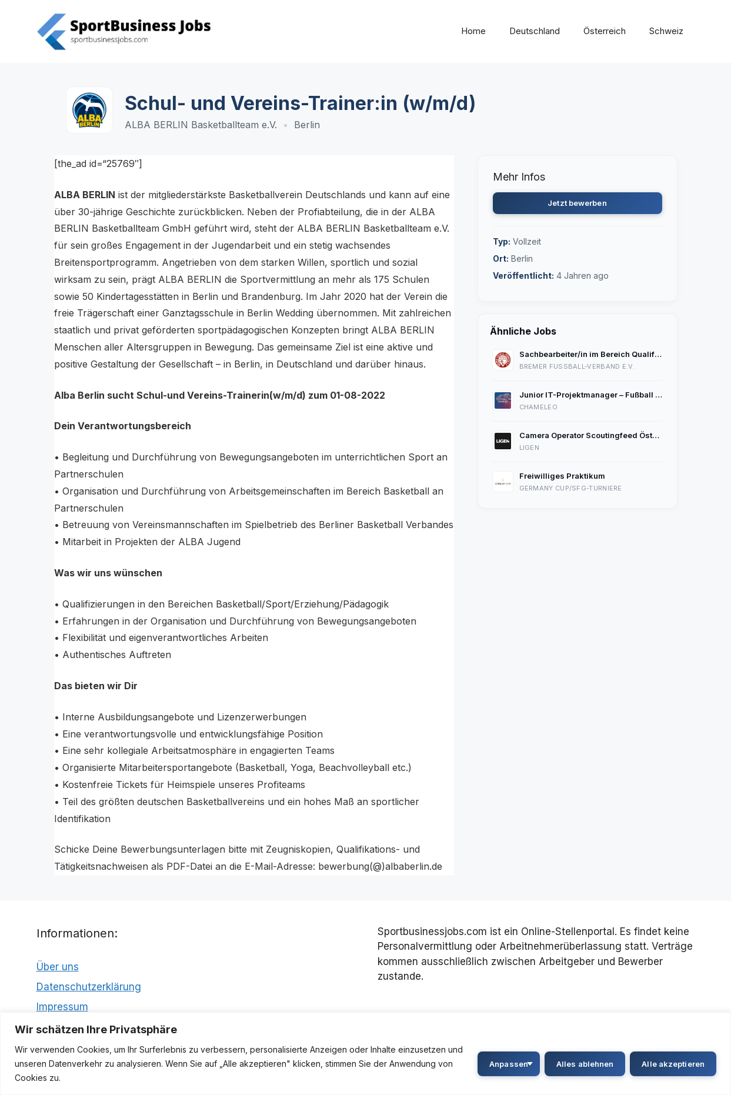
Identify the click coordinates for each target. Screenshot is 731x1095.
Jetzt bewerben (577, 203)
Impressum (62, 1007)
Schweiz (666, 30)
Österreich (604, 30)
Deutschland (534, 30)
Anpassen (508, 1064)
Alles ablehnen (584, 1064)
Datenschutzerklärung (88, 987)
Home (473, 30)
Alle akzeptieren (673, 1064)
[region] (365, 1053)
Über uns (57, 967)
